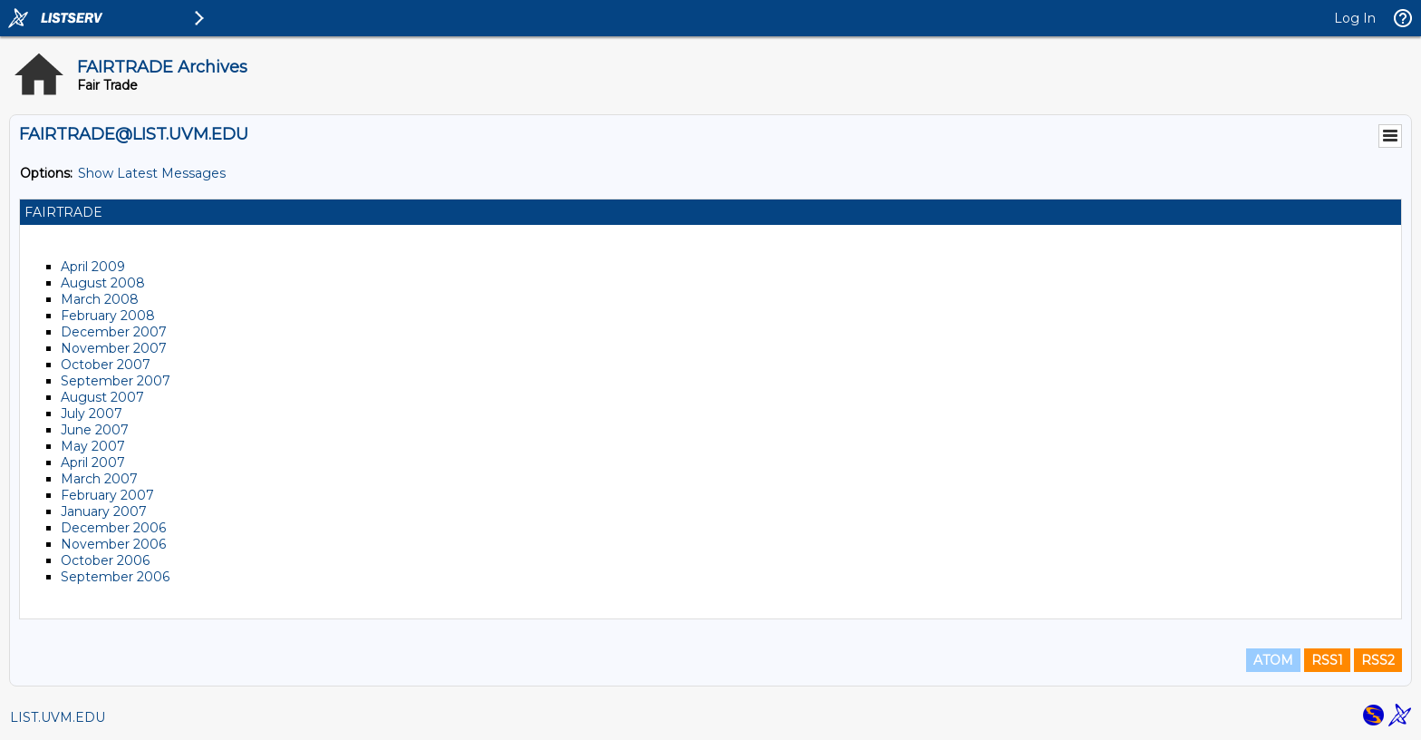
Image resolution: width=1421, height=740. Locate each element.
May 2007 (93, 446)
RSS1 (1327, 660)
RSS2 (1378, 660)
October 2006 (105, 560)
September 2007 (115, 381)
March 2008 (100, 299)
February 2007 (107, 495)
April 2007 (93, 462)
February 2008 (108, 315)
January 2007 (104, 511)
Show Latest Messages (152, 173)
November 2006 (113, 544)
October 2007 (105, 364)
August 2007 (102, 397)
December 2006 (113, 528)
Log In (1355, 18)
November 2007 (114, 348)
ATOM (1273, 660)
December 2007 (114, 332)
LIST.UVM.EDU (57, 717)
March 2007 (99, 479)
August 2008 (103, 283)
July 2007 (91, 413)
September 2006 (115, 577)
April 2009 (93, 266)
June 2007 (95, 430)
